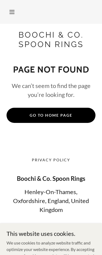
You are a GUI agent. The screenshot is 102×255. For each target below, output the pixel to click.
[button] (12, 11)
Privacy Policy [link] (51, 160)
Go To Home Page (51, 115)
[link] (51, 39)
